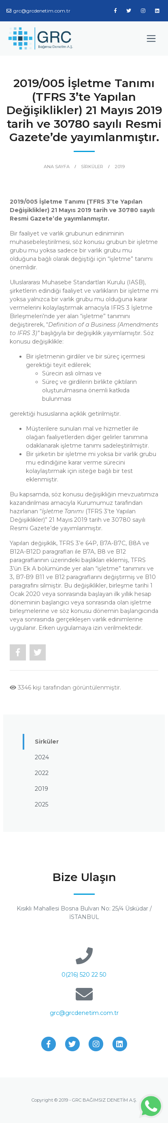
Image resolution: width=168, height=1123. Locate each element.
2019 (120, 166)
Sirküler (47, 741)
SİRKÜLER (92, 166)
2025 (41, 804)
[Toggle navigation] (151, 38)
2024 (42, 757)
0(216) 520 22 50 (84, 974)
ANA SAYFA (57, 166)
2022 (42, 773)
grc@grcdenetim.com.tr (38, 11)
